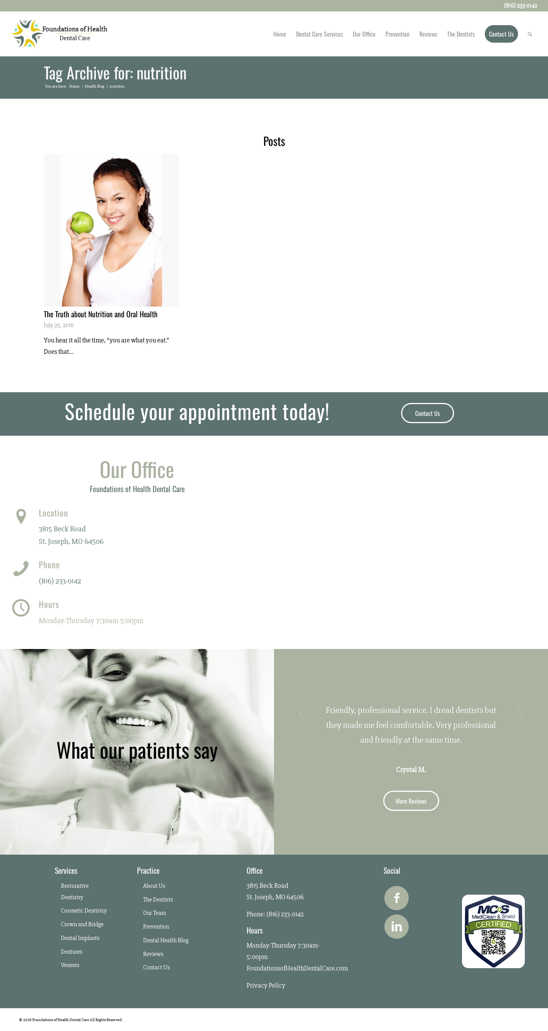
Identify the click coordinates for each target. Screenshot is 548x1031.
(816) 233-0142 (60, 581)
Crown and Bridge (82, 924)
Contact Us (156, 967)
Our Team (154, 913)
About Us (154, 886)
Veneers (70, 965)
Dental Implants (80, 938)
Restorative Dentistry (75, 891)
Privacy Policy (266, 985)
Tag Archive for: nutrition (115, 73)
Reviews (153, 954)
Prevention (156, 926)
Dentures (72, 952)
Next (519, 714)
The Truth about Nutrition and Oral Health (101, 314)
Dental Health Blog (165, 940)
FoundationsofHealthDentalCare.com (297, 968)
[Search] (530, 34)
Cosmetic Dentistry (84, 910)
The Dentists (158, 899)
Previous (302, 714)
